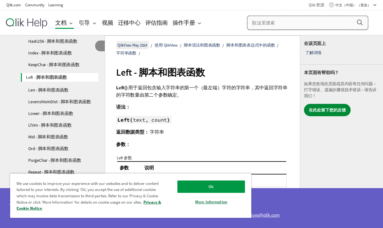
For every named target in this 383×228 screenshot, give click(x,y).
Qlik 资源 (316, 5)
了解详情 (313, 52)
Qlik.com (13, 5)
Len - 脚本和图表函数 (48, 90)
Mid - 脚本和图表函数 (48, 137)
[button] (360, 22)
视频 (107, 22)
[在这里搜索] (308, 22)
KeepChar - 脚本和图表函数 (54, 64)
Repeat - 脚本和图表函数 (51, 172)
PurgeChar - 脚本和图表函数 (54, 160)
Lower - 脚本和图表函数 (50, 113)
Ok (195, 186)
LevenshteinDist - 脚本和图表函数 (59, 101)
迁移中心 (129, 22)
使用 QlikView (166, 45)
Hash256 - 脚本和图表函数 (52, 41)
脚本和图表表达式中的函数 (250, 45)
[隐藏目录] (100, 46)
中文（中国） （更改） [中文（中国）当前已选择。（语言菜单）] (353, 5)
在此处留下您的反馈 (327, 110)
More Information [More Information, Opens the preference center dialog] (195, 202)
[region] (121, 195)
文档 (61, 22)
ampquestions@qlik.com (256, 215)
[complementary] (341, 131)
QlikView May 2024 (132, 45)
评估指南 (156, 22)
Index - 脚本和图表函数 (50, 53)
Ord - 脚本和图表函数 (48, 148)
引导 (84, 22)
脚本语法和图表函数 (202, 45)
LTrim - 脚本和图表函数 (49, 125)
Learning (55, 5)
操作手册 (184, 22)
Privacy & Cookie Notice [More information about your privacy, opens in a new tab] (72, 208)
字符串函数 (126, 53)
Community (34, 5)
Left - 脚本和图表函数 (46, 77)
